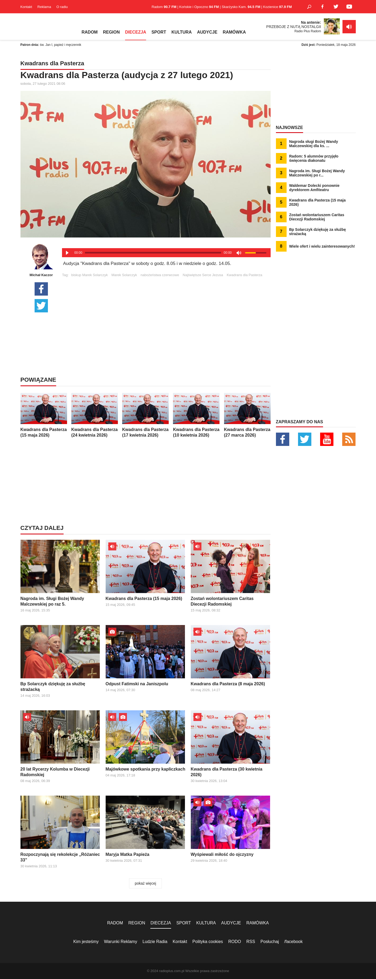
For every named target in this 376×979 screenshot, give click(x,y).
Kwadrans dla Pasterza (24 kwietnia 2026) (94, 415)
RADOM (90, 32)
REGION (111, 32)
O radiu (62, 7)
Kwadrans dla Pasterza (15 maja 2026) (43, 415)
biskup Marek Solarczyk (89, 275)
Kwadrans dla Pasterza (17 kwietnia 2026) (145, 415)
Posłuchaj (270, 941)
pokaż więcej (145, 883)
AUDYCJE (207, 32)
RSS (250, 941)
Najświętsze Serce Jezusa (203, 275)
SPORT (158, 32)
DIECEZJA (135, 32)
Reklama (44, 7)
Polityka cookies (207, 941)
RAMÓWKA (234, 32)
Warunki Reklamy (120, 941)
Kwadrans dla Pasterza (244, 275)
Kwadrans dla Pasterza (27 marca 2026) (247, 415)
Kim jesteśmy (86, 941)
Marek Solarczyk (124, 275)
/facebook (293, 941)
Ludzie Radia (154, 941)
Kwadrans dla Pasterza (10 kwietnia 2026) (196, 415)
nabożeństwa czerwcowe (160, 275)
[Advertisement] (166, 314)
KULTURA (181, 32)
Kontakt (26, 7)
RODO (234, 941)
